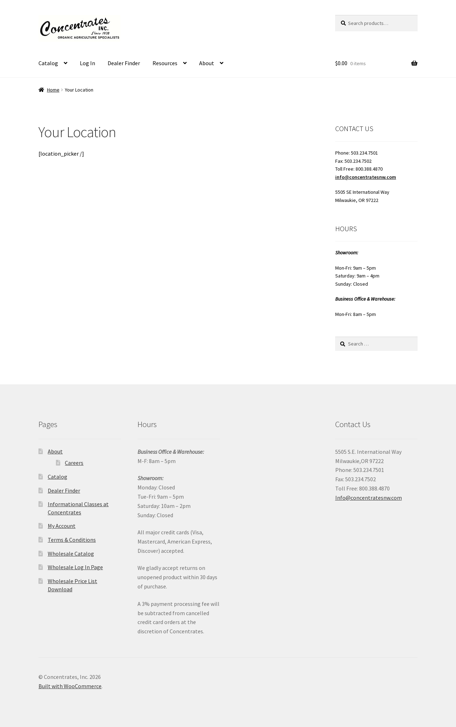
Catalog (48, 63)
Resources (164, 63)
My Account (62, 525)
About (206, 63)
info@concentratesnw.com (365, 177)
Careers (74, 462)
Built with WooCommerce (70, 686)
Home (53, 90)
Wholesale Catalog (71, 553)
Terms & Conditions (72, 539)
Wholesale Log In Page (75, 567)
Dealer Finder (124, 63)
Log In (87, 63)
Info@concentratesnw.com (368, 497)
